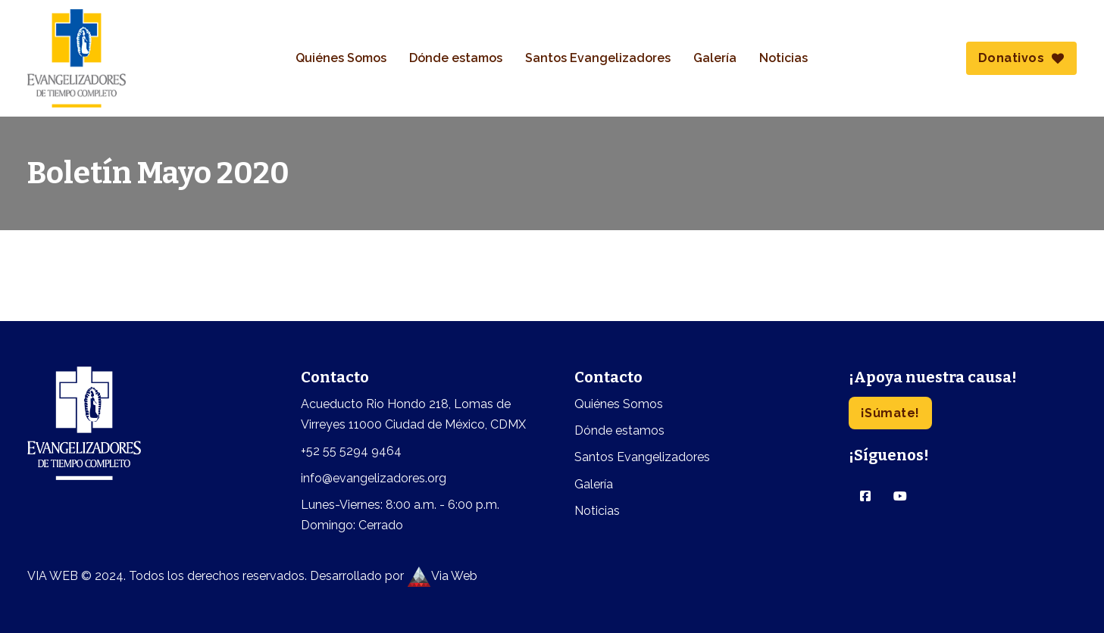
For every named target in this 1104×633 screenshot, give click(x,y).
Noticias (783, 58)
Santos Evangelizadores (598, 58)
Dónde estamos (455, 58)
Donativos (1021, 58)
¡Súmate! (890, 413)
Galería (715, 58)
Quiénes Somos (341, 58)
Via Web (442, 576)
